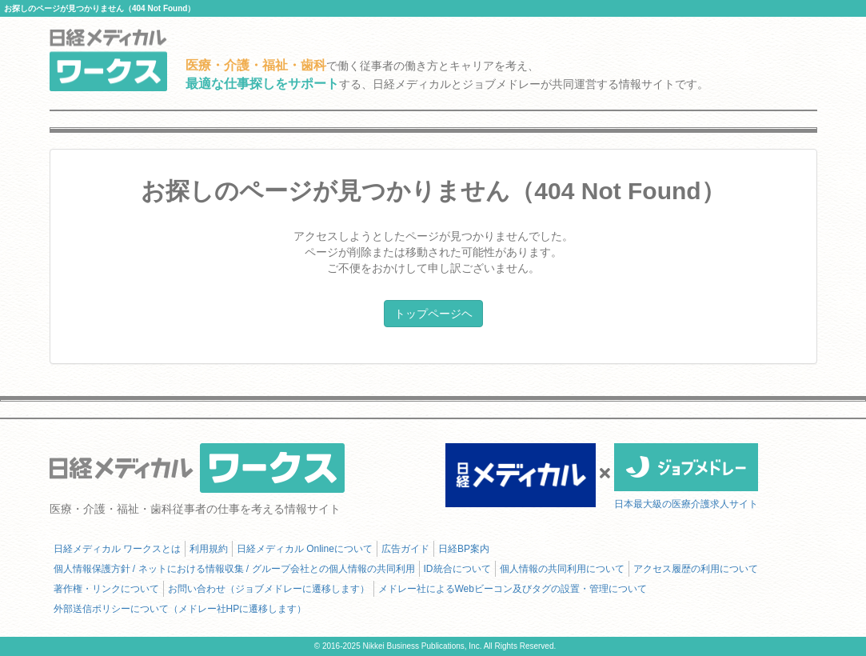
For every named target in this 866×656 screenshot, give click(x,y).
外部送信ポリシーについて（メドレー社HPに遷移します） (180, 608)
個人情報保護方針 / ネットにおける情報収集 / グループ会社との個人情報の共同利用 (234, 568)
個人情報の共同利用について (562, 568)
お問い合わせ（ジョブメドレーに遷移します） (268, 588)
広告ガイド (405, 548)
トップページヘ (433, 313)
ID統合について (457, 568)
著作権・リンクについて (106, 588)
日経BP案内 (463, 548)
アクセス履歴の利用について (695, 568)
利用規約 (209, 548)
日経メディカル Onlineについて (305, 548)
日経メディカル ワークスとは (117, 548)
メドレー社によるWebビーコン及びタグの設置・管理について (512, 588)
